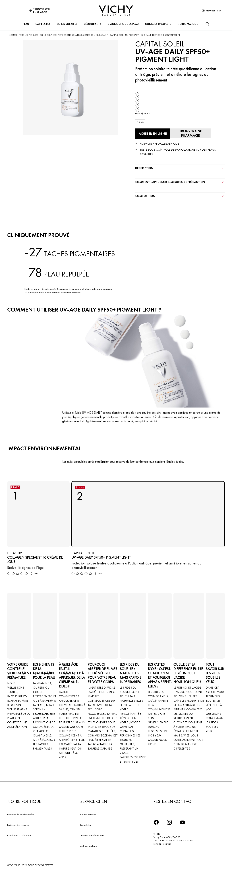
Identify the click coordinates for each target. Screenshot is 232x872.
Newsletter (85, 824)
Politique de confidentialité (20, 814)
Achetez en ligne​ (88, 845)
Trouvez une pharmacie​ (92, 835)
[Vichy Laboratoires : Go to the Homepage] (116, 10)
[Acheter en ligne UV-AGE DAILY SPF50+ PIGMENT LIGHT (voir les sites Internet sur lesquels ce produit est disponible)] (152, 133)
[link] (142, 103)
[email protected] (162, 843)
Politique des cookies (18, 824)
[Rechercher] (207, 24)
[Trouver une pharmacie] (189, 133)
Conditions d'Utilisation (19, 835)
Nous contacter (88, 814)
